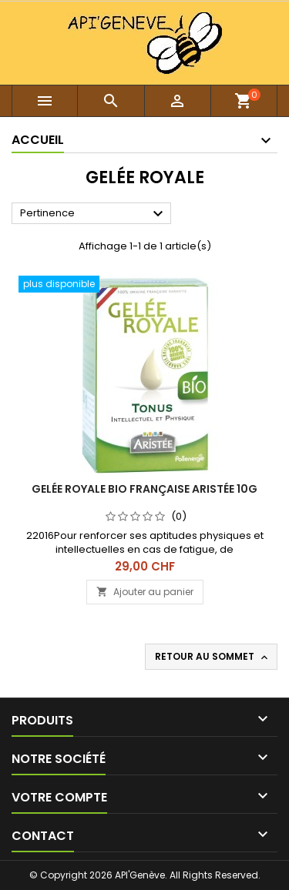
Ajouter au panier (144, 591)
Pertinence (93, 214)
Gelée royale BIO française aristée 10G (144, 489)
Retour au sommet (213, 657)
